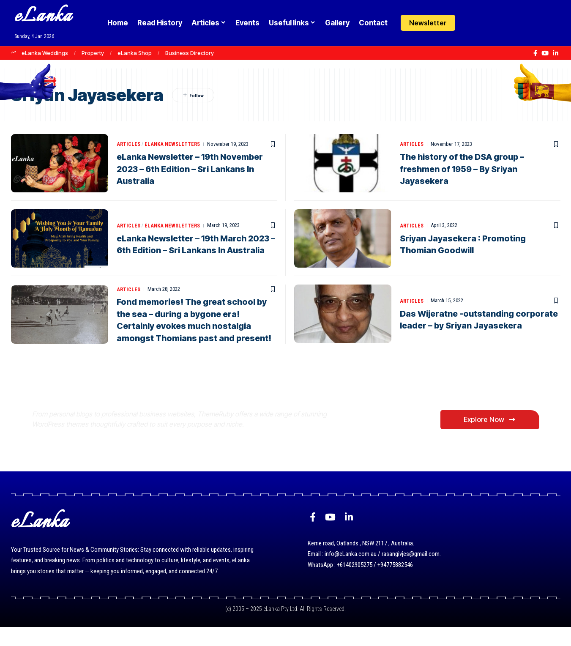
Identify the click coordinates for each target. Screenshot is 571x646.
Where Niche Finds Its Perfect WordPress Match (173, 403)
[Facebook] (535, 53)
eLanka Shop (134, 52)
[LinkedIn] (555, 53)
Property (93, 52)
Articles (129, 144)
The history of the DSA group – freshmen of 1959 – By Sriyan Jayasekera (462, 169)
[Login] (470, 23)
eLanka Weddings (45, 52)
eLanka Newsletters (173, 144)
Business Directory (189, 52)
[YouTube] (545, 53)
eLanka (43, 17)
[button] (487, 22)
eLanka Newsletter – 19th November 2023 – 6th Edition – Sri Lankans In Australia (192, 169)
